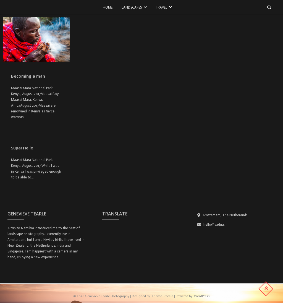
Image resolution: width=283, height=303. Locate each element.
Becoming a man (28, 76)
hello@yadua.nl (212, 224)
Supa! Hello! (23, 148)
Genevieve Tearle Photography (107, 296)
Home (107, 7)
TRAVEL (161, 7)
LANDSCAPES (132, 7)
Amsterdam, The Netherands (222, 215)
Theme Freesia (162, 296)
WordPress (202, 296)
